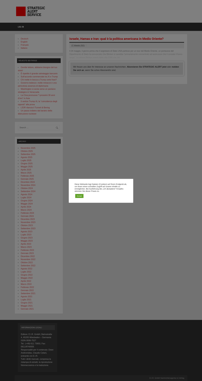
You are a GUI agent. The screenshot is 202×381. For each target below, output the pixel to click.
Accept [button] (79, 196)
